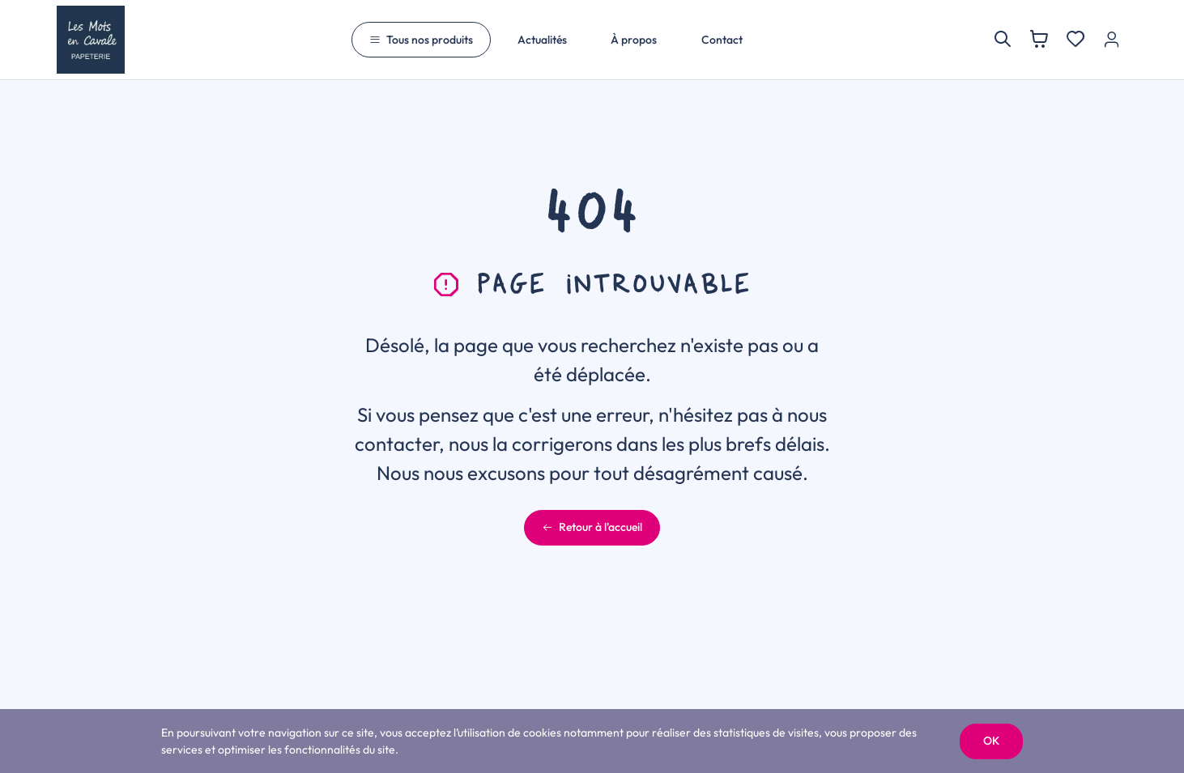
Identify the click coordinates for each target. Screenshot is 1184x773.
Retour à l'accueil (592, 527)
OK (991, 740)
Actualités (542, 39)
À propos (634, 39)
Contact (722, 39)
